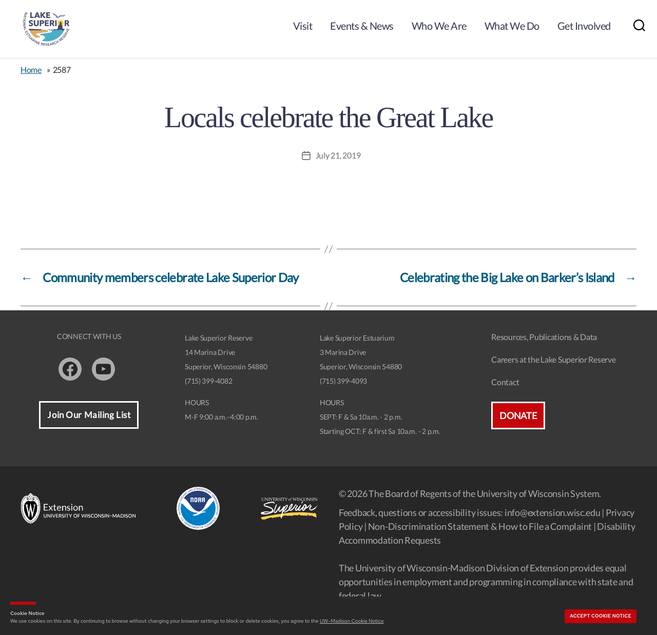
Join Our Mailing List (88, 414)
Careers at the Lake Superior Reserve (553, 359)
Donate (517, 415)
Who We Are (439, 25)
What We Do (512, 25)
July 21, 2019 (338, 155)
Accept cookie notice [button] (600, 616)
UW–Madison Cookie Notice (351, 621)
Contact (505, 382)
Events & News (362, 25)
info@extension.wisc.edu (553, 512)
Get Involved (584, 25)
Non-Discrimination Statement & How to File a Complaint (480, 526)
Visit (303, 25)
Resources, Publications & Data (544, 337)
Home (31, 69)
